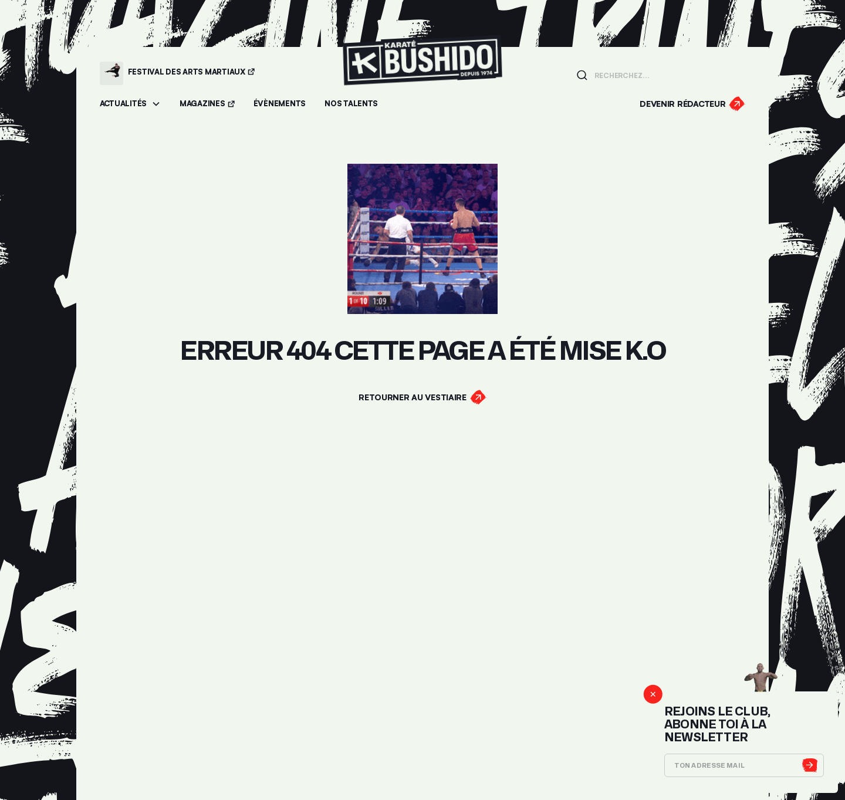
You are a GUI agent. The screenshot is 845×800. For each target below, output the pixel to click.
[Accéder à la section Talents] (351, 104)
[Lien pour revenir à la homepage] (422, 73)
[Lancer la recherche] (581, 75)
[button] (130, 104)
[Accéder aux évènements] (280, 104)
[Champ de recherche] (666, 74)
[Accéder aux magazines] (207, 104)
